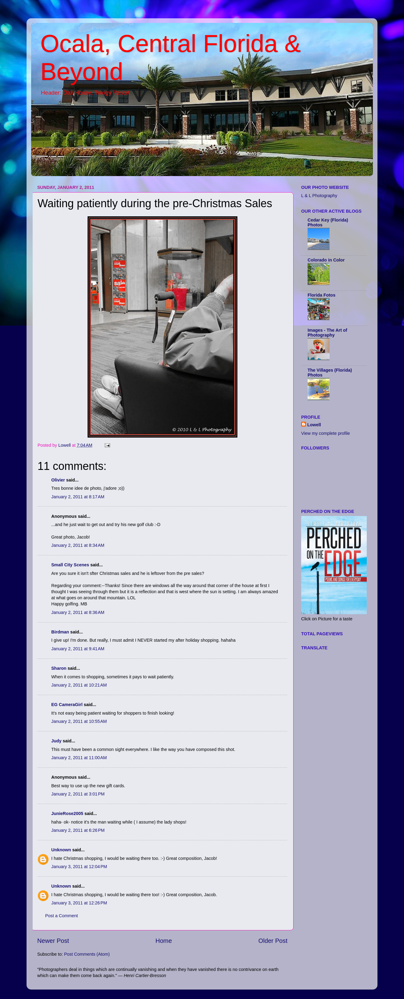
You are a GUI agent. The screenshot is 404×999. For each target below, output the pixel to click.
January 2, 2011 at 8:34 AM (77, 545)
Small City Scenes (70, 564)
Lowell (314, 424)
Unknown (61, 849)
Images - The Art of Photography (327, 332)
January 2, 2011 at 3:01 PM (78, 794)
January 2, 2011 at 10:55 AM (79, 721)
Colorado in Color (326, 260)
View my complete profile (325, 433)
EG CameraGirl (66, 704)
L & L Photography (319, 195)
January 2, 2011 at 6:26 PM (78, 830)
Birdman (60, 631)
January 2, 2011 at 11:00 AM (79, 757)
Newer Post (53, 940)
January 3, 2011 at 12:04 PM (79, 866)
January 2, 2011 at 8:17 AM (77, 496)
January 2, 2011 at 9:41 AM (77, 648)
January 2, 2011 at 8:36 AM (77, 612)
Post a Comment (61, 915)
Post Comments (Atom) (87, 954)
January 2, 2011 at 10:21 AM (79, 685)
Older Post (272, 940)
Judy (56, 740)
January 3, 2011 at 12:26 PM (79, 902)
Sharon (59, 668)
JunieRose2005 (67, 813)
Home (164, 940)
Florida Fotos (321, 295)
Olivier (58, 480)
